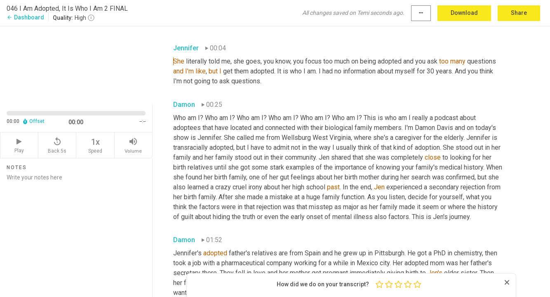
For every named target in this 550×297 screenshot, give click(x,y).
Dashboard (25, 17)
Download (464, 12)
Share (519, 12)
